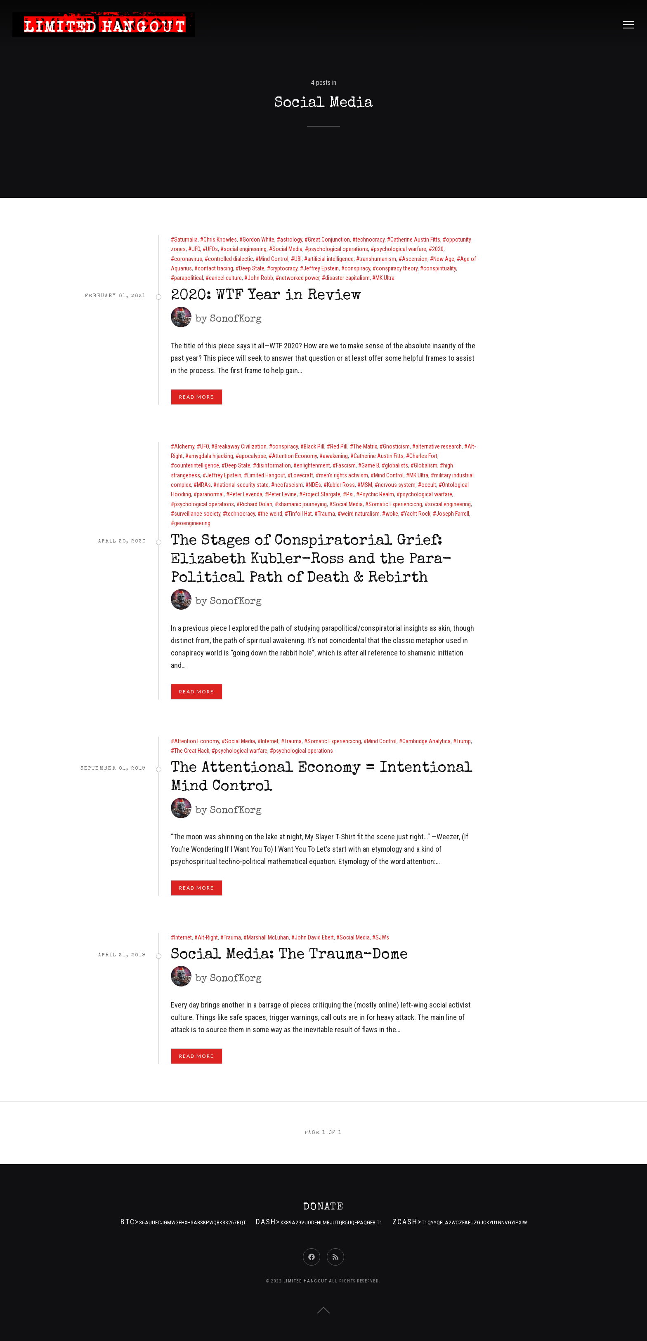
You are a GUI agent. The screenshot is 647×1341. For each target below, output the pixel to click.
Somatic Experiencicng (395, 504)
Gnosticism (396, 446)
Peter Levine (282, 494)
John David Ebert (314, 937)
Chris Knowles (220, 239)
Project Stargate (321, 494)
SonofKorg (236, 319)
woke (391, 513)
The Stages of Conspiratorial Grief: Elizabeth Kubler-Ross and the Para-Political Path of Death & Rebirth (311, 560)
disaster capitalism (347, 278)
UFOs (212, 249)
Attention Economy (294, 456)
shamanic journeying (302, 504)
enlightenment (313, 465)
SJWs (382, 937)
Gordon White (258, 239)
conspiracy (357, 268)
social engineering (245, 249)
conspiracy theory (397, 268)
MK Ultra (384, 278)
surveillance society (197, 513)
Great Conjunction (329, 239)
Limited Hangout (266, 475)
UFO (195, 249)
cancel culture (225, 278)
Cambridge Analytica (426, 741)
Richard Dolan (256, 504)
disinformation (273, 465)
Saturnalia (186, 239)
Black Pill (314, 446)
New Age (443, 259)
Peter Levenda (245, 494)
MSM (366, 484)
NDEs (315, 484)
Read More (196, 397)
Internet (270, 741)
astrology (291, 239)
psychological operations (338, 249)
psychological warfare (400, 249)
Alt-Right (208, 937)
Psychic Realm (376, 494)
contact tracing (215, 268)
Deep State (251, 268)
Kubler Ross (341, 484)
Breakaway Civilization (241, 446)
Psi (350, 494)
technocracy (370, 239)
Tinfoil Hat (300, 513)
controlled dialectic (230, 259)
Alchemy (184, 446)
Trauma (326, 513)
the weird (271, 513)
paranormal (210, 494)
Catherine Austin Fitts (415, 239)
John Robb (260, 278)
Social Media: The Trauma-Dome (289, 955)
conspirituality (439, 268)
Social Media (287, 249)
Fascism (346, 465)
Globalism (425, 465)
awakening (335, 456)
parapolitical (188, 278)
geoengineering (192, 523)
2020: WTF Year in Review (266, 296)
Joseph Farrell (452, 513)
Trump (463, 741)
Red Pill (338, 446)
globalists (396, 465)
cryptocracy (284, 268)
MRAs (204, 484)
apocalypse (252, 456)
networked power (299, 278)
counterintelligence (196, 465)
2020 (438, 249)
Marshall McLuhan (268, 937)
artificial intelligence (330, 259)
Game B (370, 465)
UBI (298, 259)
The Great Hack (191, 750)
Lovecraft (302, 475)
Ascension (414, 259)
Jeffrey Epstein (321, 268)
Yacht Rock (417, 513)
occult (428, 484)
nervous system (397, 484)
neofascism (288, 484)
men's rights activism (343, 475)
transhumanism (377, 259)
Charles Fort (423, 456)
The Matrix (365, 446)
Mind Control (273, 259)
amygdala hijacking (211, 456)
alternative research (439, 446)
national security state (243, 484)
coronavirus (188, 259)
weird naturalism (360, 513)
